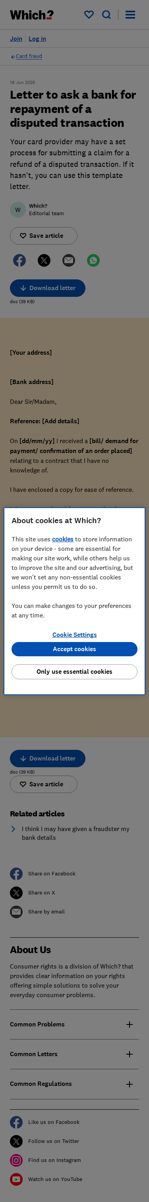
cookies (63, 539)
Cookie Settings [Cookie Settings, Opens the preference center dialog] (74, 635)
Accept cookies (74, 649)
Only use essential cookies (74, 671)
